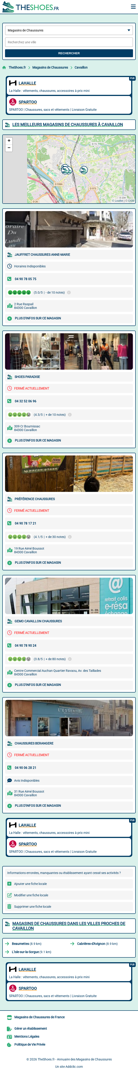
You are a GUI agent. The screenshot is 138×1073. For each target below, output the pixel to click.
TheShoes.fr (17, 67)
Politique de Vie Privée (29, 1044)
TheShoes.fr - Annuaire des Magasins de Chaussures (75, 1059)
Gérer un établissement (30, 1028)
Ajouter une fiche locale (30, 884)
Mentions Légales (26, 1036)
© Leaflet (117, 200)
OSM (131, 200)
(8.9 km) (27, 944)
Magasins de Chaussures (50, 67)
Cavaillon (81, 67)
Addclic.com (74, 1066)
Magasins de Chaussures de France (39, 1017)
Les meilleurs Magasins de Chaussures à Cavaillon (67, 124)
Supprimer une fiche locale (32, 906)
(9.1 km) (31, 952)
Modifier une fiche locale (31, 895)
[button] (83, 169)
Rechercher (69, 53)
